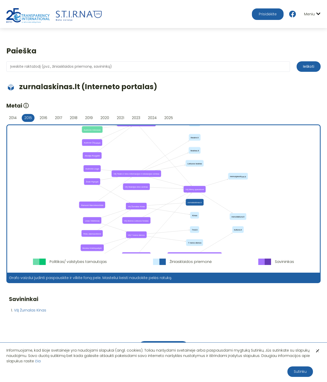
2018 (73, 117)
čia (38, 361)
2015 (28, 117)
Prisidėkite (268, 14)
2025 (168, 117)
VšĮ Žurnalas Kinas (30, 310)
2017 (58, 117)
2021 (120, 117)
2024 (152, 117)
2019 (89, 117)
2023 (136, 117)
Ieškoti (308, 66)
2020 (104, 117)
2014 (13, 117)
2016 (43, 117)
